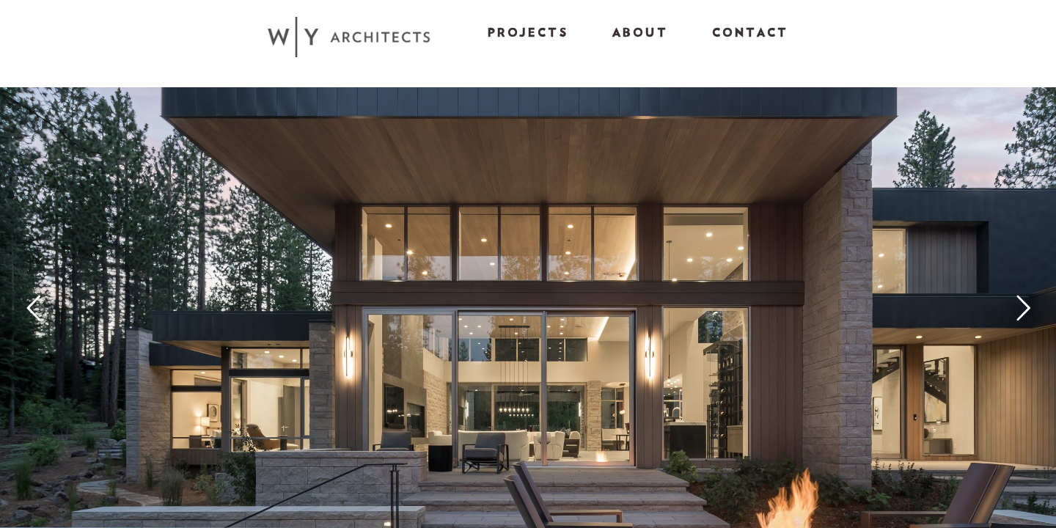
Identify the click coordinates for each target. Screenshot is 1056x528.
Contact (750, 33)
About (640, 33)
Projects (528, 33)
